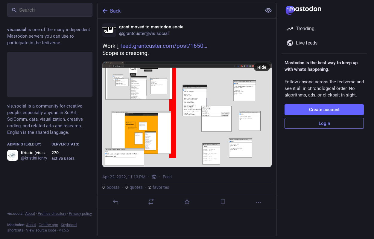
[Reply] (115, 201)
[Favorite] (187, 201)
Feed (167, 176)
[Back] (179, 10)
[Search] (49, 10)
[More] (258, 202)
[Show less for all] (268, 10)
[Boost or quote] (151, 201)
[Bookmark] (222, 201)
